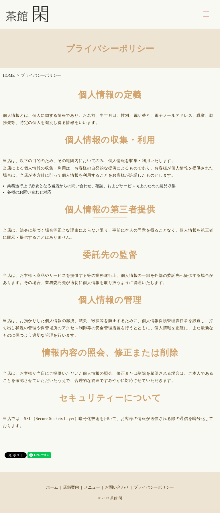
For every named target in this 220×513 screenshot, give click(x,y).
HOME (9, 75)
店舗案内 (71, 487)
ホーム (52, 487)
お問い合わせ (117, 487)
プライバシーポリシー (154, 487)
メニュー (92, 487)
